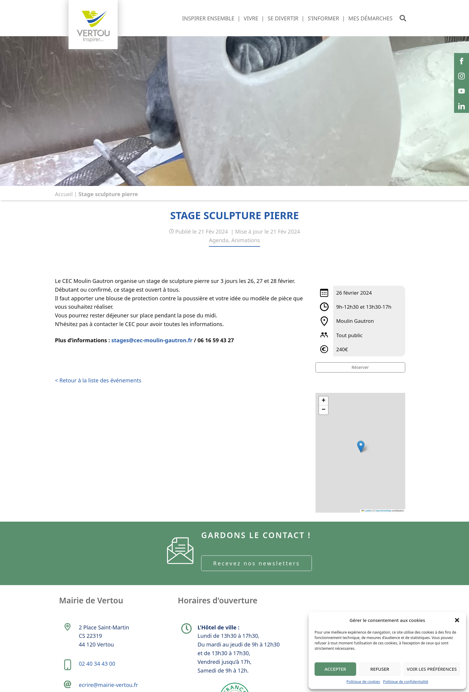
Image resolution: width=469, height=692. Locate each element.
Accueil (64, 194)
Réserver (360, 367)
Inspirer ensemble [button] (208, 18)
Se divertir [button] (283, 18)
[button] (457, 620)
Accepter (335, 669)
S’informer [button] (323, 18)
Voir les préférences (432, 669)
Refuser (379, 669)
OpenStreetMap (383, 510)
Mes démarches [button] (370, 18)
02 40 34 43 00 (99, 674)
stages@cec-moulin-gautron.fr (151, 340)
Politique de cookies (363, 681)
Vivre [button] (251, 18)
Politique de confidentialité (405, 681)
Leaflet (366, 510)
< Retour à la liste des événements (98, 380)
